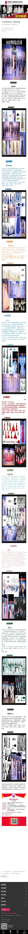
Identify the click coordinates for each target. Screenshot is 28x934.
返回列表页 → (4, 876)
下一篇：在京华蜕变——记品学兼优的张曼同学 (10, 873)
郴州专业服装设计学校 (10, 785)
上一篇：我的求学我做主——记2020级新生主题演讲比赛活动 (13, 871)
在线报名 (6, 909)
